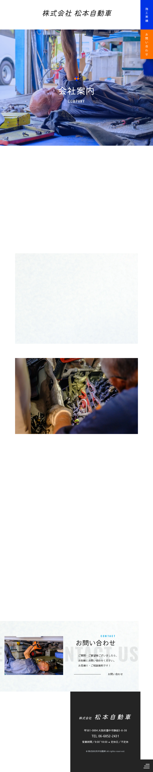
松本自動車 (105, 716)
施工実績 (147, 15)
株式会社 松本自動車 (76, 12)
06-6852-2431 (108, 736)
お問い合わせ (147, 44)
